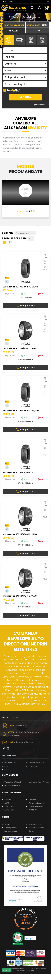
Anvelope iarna (35, 824)
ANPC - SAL (9, 806)
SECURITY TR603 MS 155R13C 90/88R (21, 286)
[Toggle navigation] (47, 1)
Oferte (7, 824)
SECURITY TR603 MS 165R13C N (18, 472)
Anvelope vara (10, 831)
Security (17, 17)
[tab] (13, 30)
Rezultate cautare (32, 17)
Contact (7, 799)
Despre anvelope (36, 763)
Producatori (34, 766)
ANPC (6, 803)
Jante (31, 831)
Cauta (25, 97)
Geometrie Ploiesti (12, 785)
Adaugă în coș (25, 305)
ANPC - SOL (9, 810)
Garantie (32, 799)
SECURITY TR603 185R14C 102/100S (20, 596)
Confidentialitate (36, 806)
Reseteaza (39, 105)
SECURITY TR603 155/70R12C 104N (20, 348)
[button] (32, 8)
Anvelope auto (10, 827)
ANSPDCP (33, 810)
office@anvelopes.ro (23, 742)
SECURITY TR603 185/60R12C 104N (20, 534)
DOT (41, 294)
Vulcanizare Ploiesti (12, 782)
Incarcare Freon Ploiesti (39, 782)
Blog (6, 766)
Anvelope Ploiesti (36, 827)
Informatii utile (10, 763)
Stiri (6, 769)
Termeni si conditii (36, 803)
